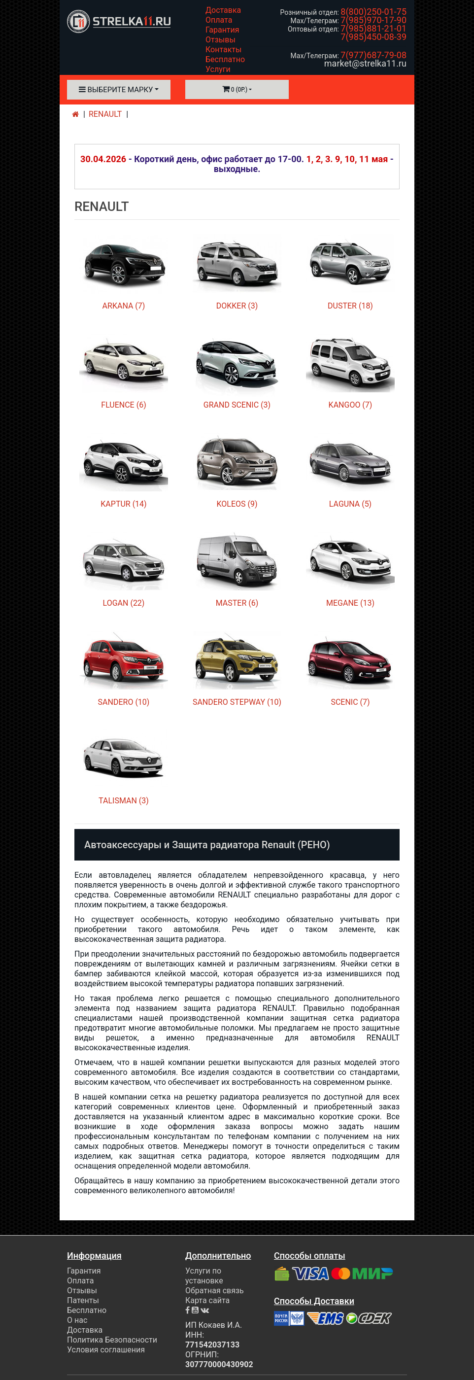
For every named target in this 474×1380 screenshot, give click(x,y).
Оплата (218, 20)
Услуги (218, 69)
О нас (77, 1320)
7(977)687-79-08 (373, 55)
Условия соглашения (106, 1349)
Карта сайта (207, 1300)
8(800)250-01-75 (373, 11)
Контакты (223, 49)
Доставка (223, 10)
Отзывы (220, 39)
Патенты (83, 1300)
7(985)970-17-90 (373, 20)
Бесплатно (225, 59)
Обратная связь (214, 1290)
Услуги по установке (204, 1275)
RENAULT (105, 114)
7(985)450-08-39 (373, 37)
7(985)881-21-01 (373, 28)
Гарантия (222, 29)
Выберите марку (116, 89)
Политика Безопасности (112, 1340)
